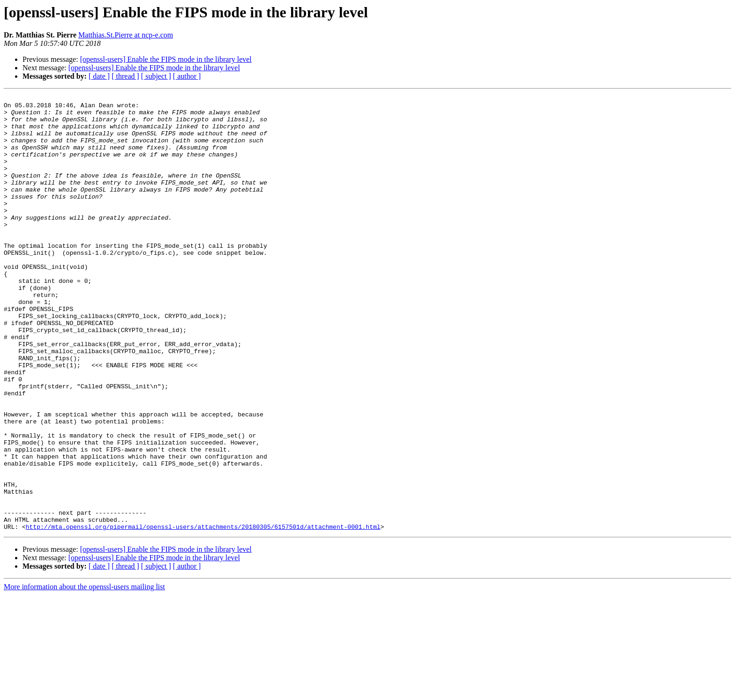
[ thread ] (125, 76)
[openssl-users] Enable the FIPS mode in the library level (166, 59)
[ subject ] (156, 76)
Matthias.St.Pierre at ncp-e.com (125, 35)
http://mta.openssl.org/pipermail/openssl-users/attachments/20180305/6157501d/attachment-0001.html (203, 613)
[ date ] (99, 76)
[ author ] (187, 76)
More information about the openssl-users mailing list (84, 674)
